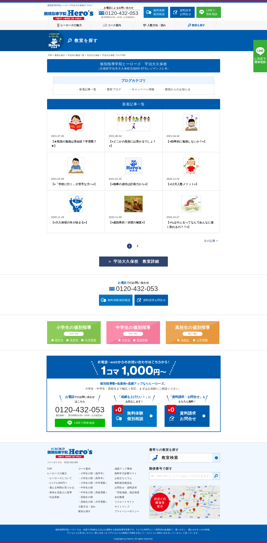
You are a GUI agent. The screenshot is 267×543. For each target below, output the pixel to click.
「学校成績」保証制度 (127, 492)
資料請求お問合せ (185, 12)
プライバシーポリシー (127, 511)
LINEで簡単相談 (212, 12)
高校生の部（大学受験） (94, 501)
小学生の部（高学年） (93, 478)
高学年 (74, 340)
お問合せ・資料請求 (126, 487)
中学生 (126, 340)
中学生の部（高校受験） (94, 492)
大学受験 (202, 340)
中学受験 (90, 340)
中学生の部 (87, 487)
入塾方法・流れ (87, 506)
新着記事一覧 (87, 89)
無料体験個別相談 (159, 12)
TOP (49, 468)
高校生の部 (87, 497)
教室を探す (84, 511)
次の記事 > (211, 240)
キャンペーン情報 (143, 89)
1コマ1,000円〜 (58, 482)
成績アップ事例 (123, 468)
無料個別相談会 (123, 482)
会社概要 (120, 497)
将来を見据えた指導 (60, 492)
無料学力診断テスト (126, 473)
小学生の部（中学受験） (94, 482)
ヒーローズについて (60, 478)
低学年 (59, 340)
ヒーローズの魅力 (57, 473)
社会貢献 (54, 497)
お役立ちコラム (123, 478)
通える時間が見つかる (61, 487)
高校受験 (142, 340)
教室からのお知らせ (178, 89)
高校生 (185, 340)
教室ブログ (114, 89)
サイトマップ (122, 506)
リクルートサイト (124, 501)
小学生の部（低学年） (93, 473)
